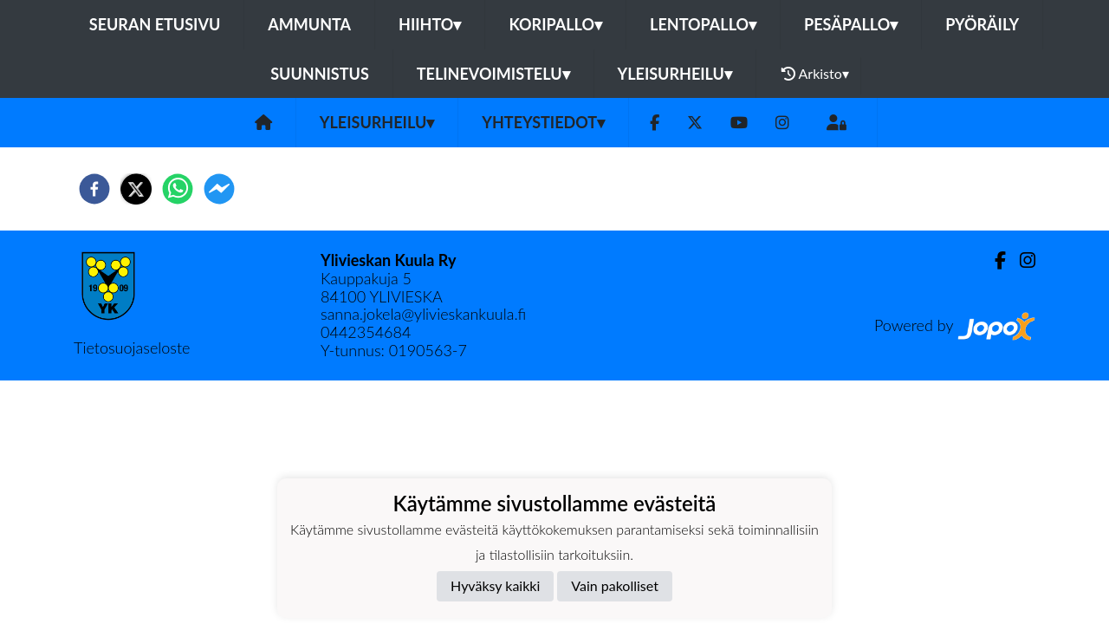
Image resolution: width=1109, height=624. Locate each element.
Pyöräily (982, 24)
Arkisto (815, 73)
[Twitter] (695, 122)
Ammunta (309, 24)
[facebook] (94, 189)
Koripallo (555, 24)
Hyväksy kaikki (495, 585)
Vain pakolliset (614, 585)
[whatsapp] (177, 189)
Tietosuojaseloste (132, 347)
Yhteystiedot (543, 122)
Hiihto (430, 24)
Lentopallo (703, 24)
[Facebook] (654, 122)
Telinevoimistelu (493, 73)
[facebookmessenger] (219, 189)
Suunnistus (319, 73)
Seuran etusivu (155, 24)
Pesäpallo (851, 24)
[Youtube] (739, 122)
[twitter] (136, 189)
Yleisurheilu (675, 73)
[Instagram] (782, 122)
